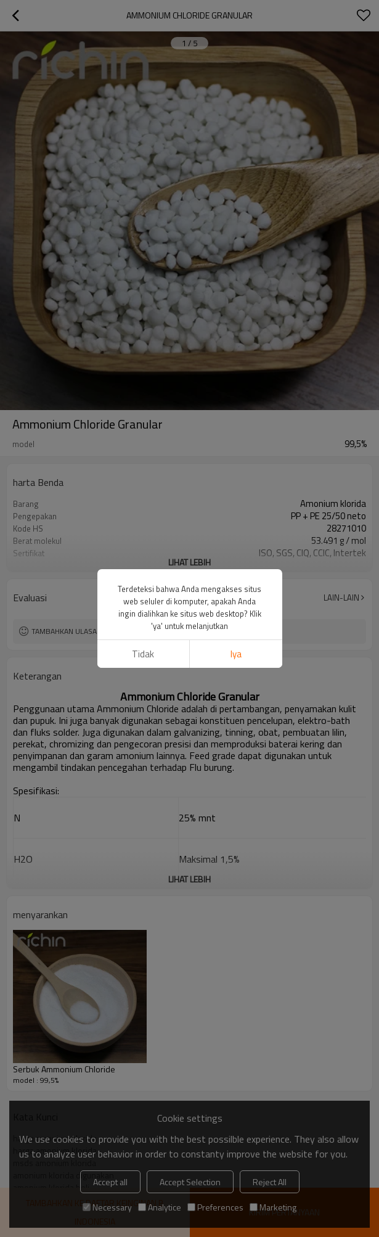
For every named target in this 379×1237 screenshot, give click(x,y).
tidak (143, 454)
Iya (236, 454)
